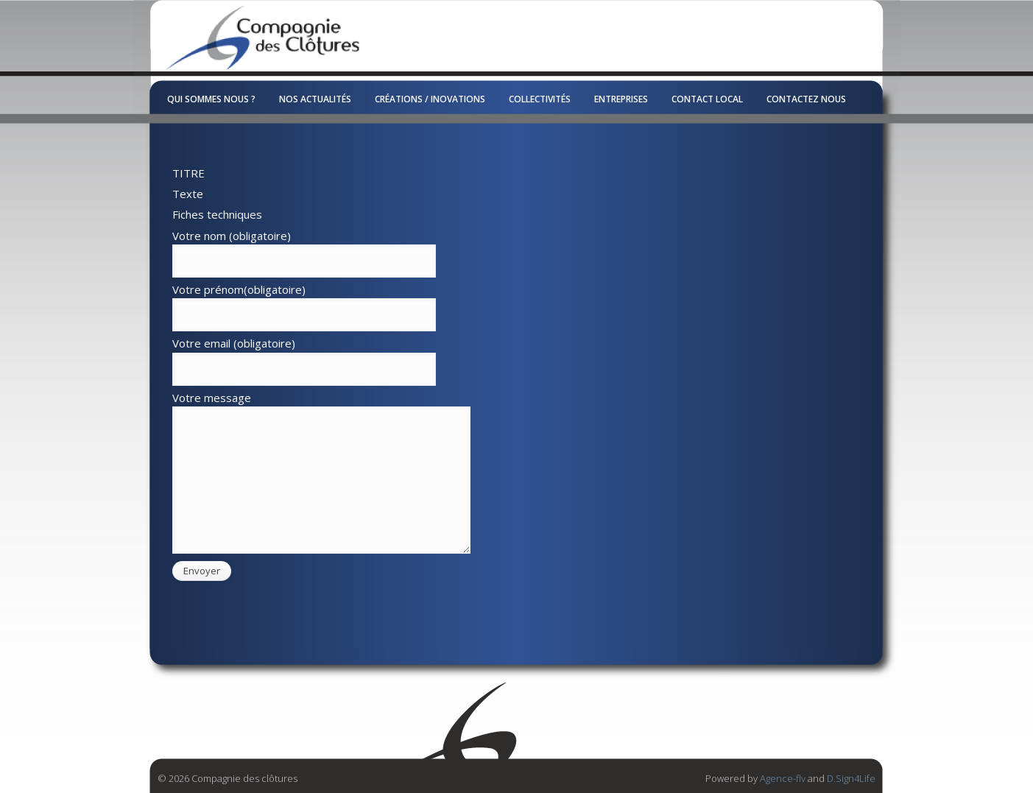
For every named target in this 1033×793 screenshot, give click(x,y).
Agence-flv (782, 778)
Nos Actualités (315, 99)
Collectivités (540, 99)
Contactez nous (806, 99)
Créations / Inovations (430, 99)
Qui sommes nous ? (211, 99)
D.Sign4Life (851, 778)
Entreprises (621, 99)
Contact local (707, 99)
